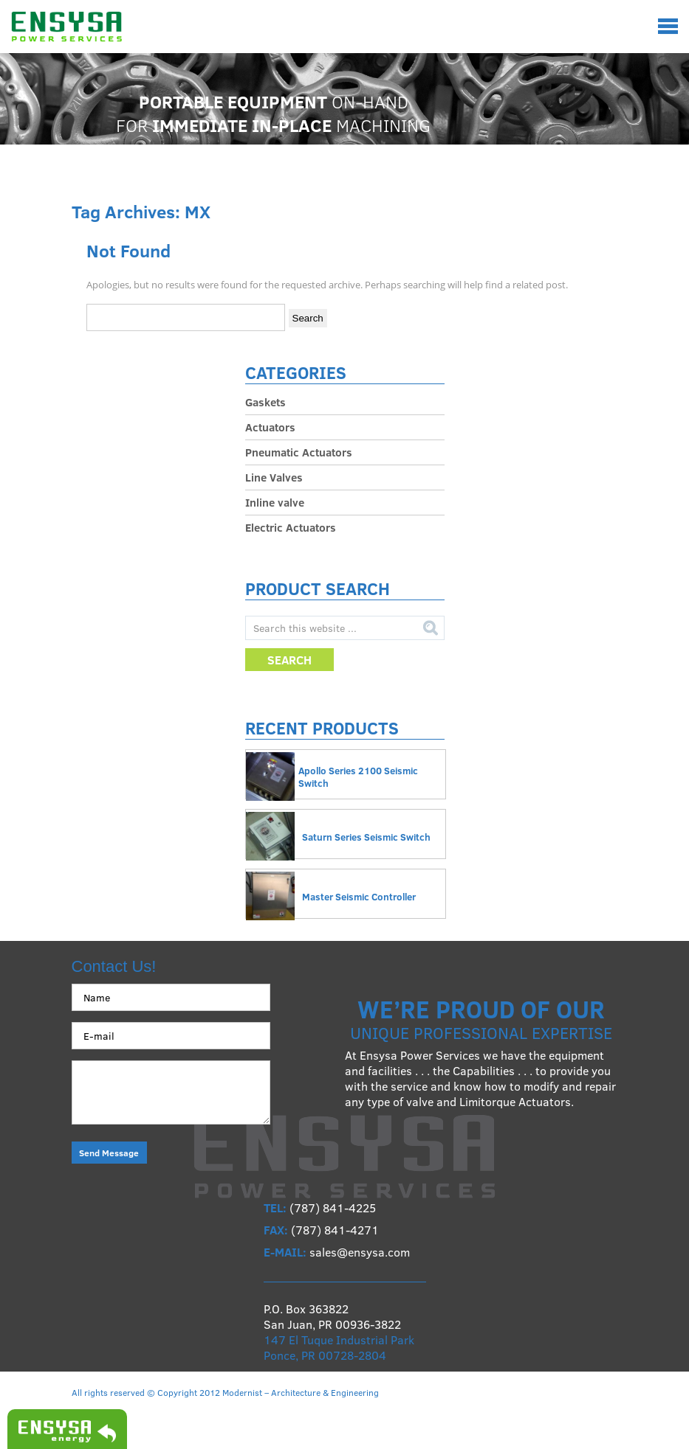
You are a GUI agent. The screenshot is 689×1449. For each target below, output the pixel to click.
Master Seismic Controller (359, 896)
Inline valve (274, 502)
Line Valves (274, 477)
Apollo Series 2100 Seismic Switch (358, 777)
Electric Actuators (290, 527)
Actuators (270, 427)
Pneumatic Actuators (298, 452)
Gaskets (265, 402)
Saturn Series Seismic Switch (366, 837)
